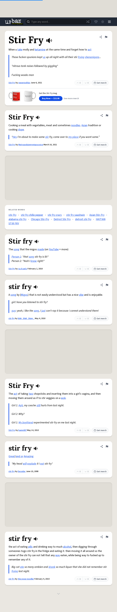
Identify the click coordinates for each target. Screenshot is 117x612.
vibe (81, 295)
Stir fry (12, 268)
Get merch (100, 82)
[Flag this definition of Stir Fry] (106, 37)
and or (19, 456)
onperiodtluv (24, 82)
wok (63, 398)
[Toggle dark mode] (102, 21)
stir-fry (12, 215)
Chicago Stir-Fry (40, 219)
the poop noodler (26, 578)
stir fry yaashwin (75, 215)
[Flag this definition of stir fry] (107, 285)
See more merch (71, 98)
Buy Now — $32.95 (50, 98)
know (34, 261)
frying (81, 57)
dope (21, 130)
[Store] (96, 21)
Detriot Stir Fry (62, 219)
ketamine (40, 50)
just (43, 311)
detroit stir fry (83, 219)
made (40, 249)
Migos (24, 295)
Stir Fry (12, 82)
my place (73, 137)
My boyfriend (26, 422)
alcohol (67, 547)
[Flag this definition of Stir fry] (107, 239)
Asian (84, 125)
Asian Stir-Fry (96, 215)
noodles (75, 125)
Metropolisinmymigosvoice (30, 144)
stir (47, 137)
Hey (15, 137)
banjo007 (22, 430)
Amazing (29, 456)
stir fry (12, 318)
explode (31, 464)
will (25, 464)
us (44, 57)
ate (22, 567)
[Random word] (88, 22)
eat (42, 464)
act (89, 50)
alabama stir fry (17, 219)
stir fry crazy (55, 215)
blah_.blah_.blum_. (26, 318)
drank (52, 567)
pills (30, 547)
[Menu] (109, 21)
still (38, 405)
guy (14, 311)
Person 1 (16, 257)
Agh (21, 405)
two (31, 394)
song (16, 249)
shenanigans (92, 57)
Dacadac (22, 471)
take (19, 50)
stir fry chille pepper (32, 215)
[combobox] (58, 22)
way (57, 555)
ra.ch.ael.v (22, 268)
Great (12, 456)
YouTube (54, 249)
